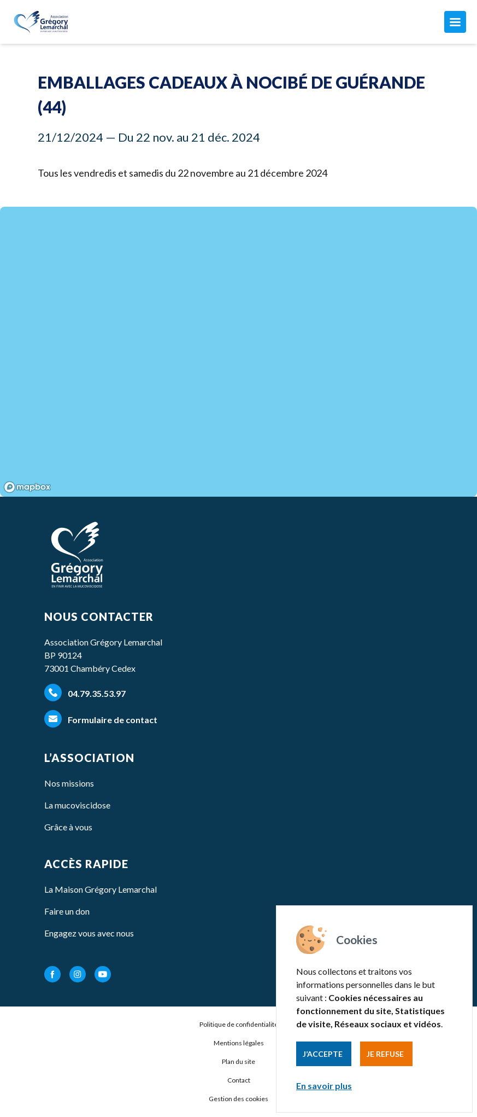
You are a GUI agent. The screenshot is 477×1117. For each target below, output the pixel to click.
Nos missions (69, 783)
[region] (238, 352)
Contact (238, 1080)
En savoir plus (324, 1085)
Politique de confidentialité (238, 1024)
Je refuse (385, 1053)
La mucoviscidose (77, 805)
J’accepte (323, 1053)
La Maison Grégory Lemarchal (100, 889)
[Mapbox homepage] (27, 487)
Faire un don (67, 911)
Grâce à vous (68, 827)
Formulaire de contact (100, 719)
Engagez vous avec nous (89, 933)
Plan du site (238, 1061)
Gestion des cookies (238, 1099)
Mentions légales (239, 1043)
